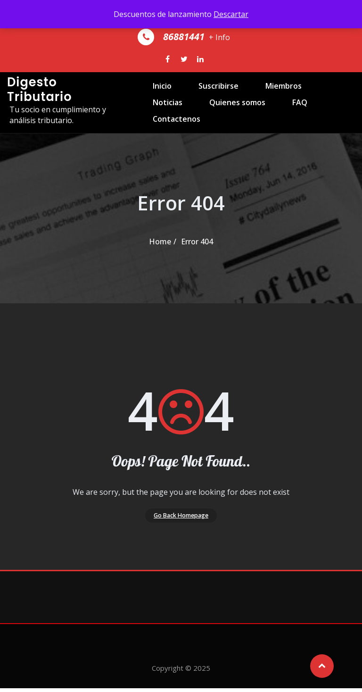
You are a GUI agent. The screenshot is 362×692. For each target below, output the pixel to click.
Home (160, 241)
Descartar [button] (231, 14)
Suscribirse (205, 97)
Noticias (317, 97)
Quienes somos (173, 138)
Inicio (154, 97)
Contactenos (281, 138)
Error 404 (197, 241)
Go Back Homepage (181, 517)
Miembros (264, 97)
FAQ (229, 138)
